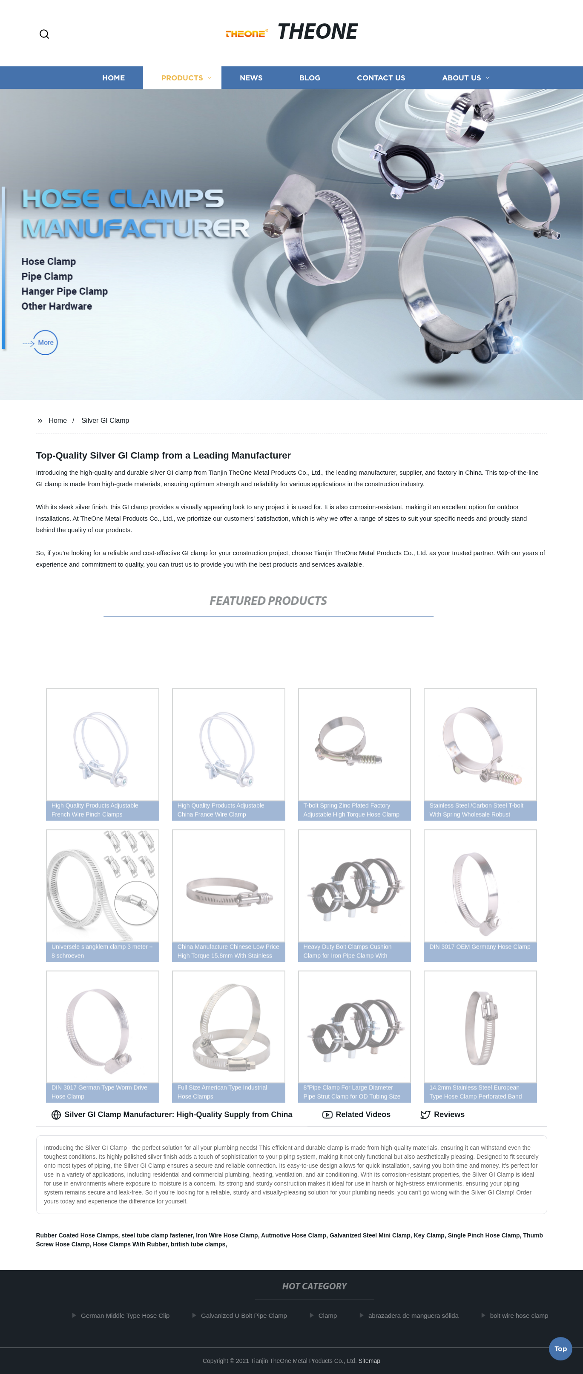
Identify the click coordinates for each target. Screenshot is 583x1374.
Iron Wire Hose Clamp (227, 1235)
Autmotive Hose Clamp (293, 1235)
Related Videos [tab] (356, 1115)
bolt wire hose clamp (523, 1315)
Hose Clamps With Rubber (130, 1244)
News (251, 78)
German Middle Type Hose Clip (129, 1315)
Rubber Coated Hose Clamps (77, 1235)
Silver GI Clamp (105, 420)
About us (461, 78)
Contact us (381, 78)
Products (182, 78)
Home (113, 78)
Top (560, 1350)
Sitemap (369, 1360)
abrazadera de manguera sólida (417, 1315)
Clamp (331, 1315)
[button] (44, 34)
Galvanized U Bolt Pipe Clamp (248, 1315)
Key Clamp (429, 1235)
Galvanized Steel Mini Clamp (370, 1235)
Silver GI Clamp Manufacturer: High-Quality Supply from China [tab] (172, 1115)
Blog (309, 78)
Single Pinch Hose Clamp (484, 1235)
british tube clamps (198, 1244)
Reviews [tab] (442, 1115)
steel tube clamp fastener (156, 1235)
